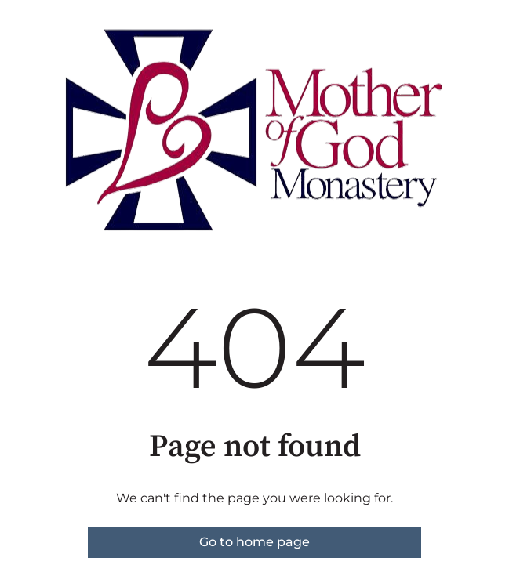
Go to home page (254, 541)
